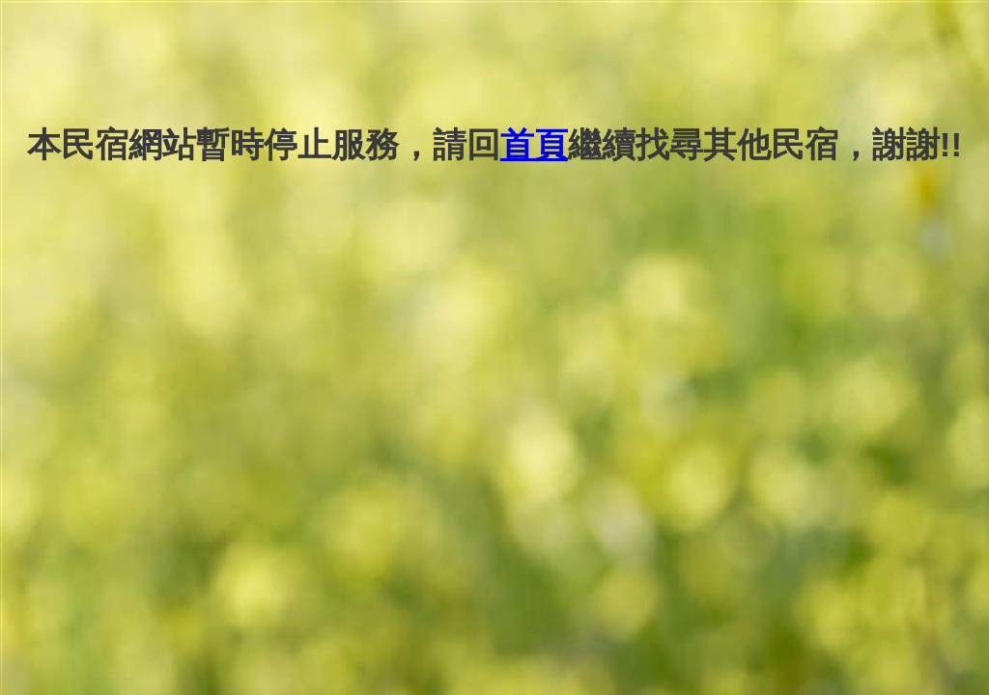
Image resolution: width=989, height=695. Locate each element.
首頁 (534, 144)
